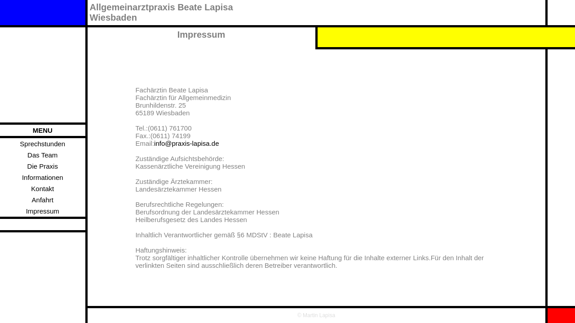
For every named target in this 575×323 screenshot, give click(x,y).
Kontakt (42, 188)
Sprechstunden (42, 144)
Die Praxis (42, 166)
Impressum (42, 211)
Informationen (42, 177)
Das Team (42, 155)
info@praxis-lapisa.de (186, 143)
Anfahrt (42, 200)
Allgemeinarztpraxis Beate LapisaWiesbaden (161, 12)
